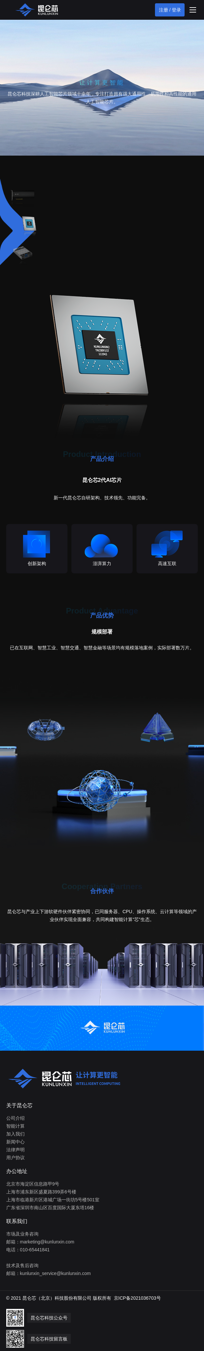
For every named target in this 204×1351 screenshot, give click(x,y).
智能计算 (15, 1126)
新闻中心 (15, 1141)
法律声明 (15, 1149)
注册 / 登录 (170, 10)
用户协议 (15, 1157)
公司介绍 (15, 1118)
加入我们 (15, 1134)
